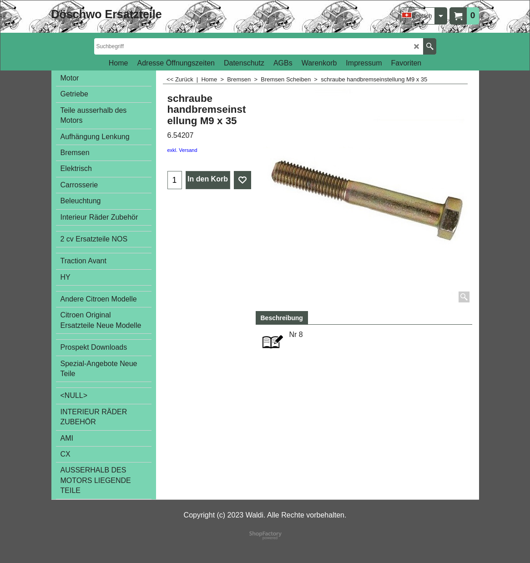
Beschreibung (282, 318)
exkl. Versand (182, 150)
